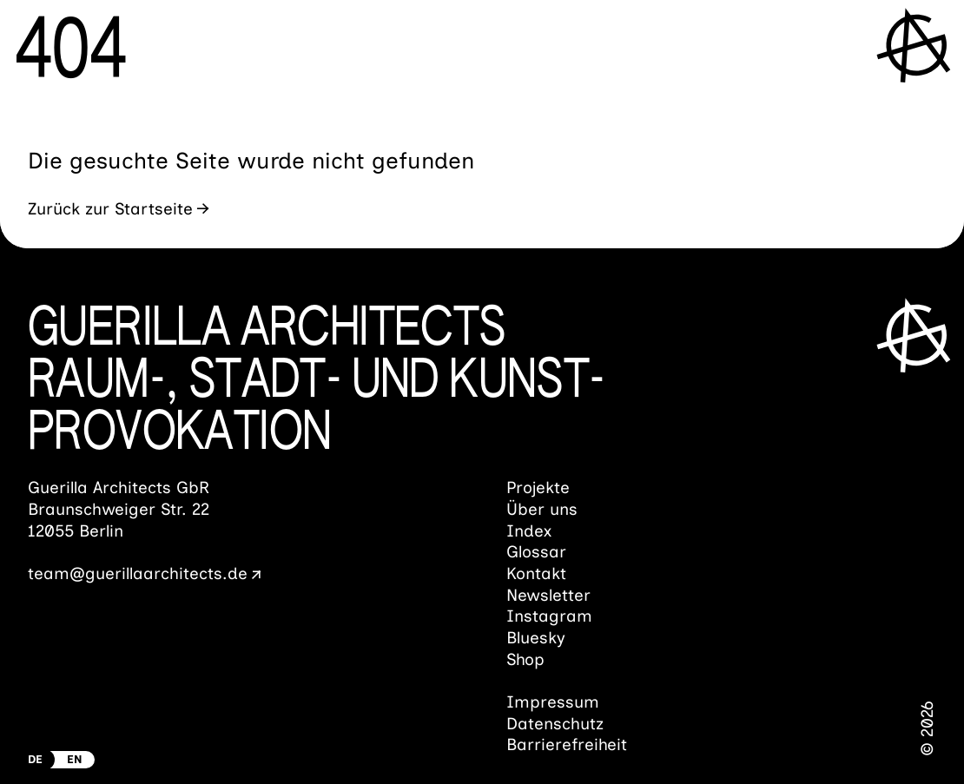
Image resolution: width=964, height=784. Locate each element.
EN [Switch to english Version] (75, 759)
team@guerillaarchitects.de (138, 573)
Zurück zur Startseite (110, 209)
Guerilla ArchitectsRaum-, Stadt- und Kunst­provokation (316, 382)
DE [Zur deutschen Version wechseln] (35, 759)
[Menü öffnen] (916, 44)
